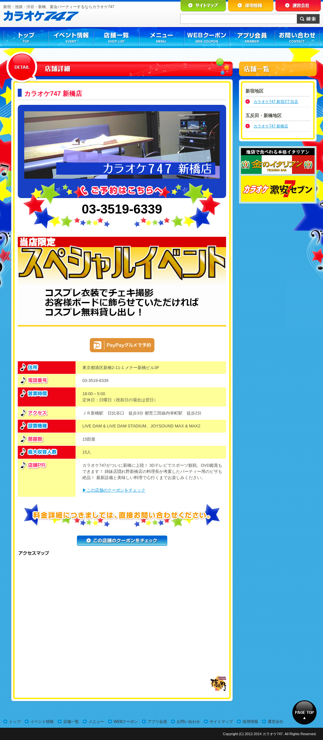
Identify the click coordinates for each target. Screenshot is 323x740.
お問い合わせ (188, 721)
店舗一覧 (71, 721)
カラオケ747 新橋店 (271, 126)
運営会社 (275, 721)
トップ (15, 721)
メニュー (96, 721)
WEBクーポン (126, 721)
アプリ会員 (157, 721)
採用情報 (250, 721)
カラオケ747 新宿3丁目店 (276, 101)
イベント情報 (42, 721)
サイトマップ (221, 721)
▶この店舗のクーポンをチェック (113, 490)
